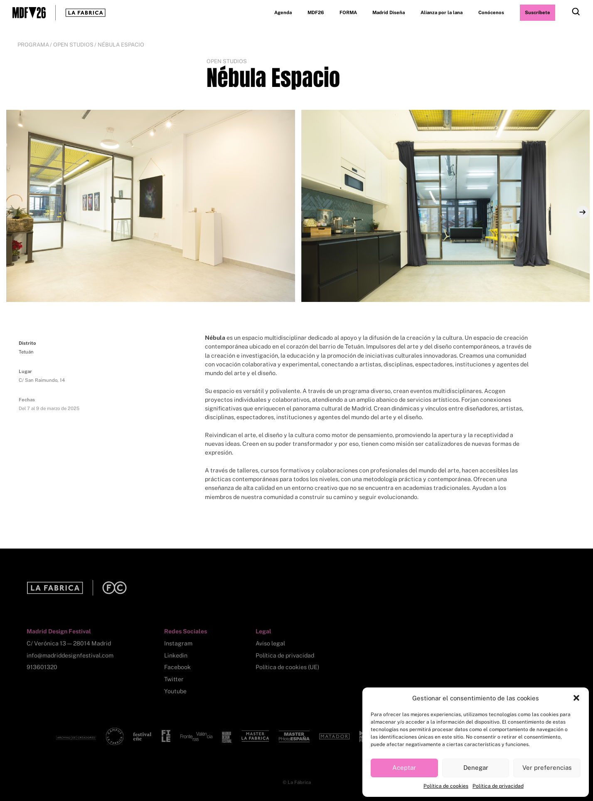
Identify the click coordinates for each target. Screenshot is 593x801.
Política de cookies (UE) (287, 667)
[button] (576, 698)
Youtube (175, 691)
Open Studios (73, 44)
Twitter (174, 679)
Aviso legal (270, 643)
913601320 (42, 667)
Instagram (178, 643)
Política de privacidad (498, 786)
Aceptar (404, 767)
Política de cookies (445, 786)
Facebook (177, 667)
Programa (33, 44)
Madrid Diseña (388, 12)
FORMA (348, 12)
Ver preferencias (547, 767)
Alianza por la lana (442, 12)
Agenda (283, 12)
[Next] (582, 212)
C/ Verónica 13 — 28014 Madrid (69, 643)
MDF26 (316, 12)
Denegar (475, 767)
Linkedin (175, 655)
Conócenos (491, 12)
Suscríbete (537, 12)
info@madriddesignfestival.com (70, 655)
